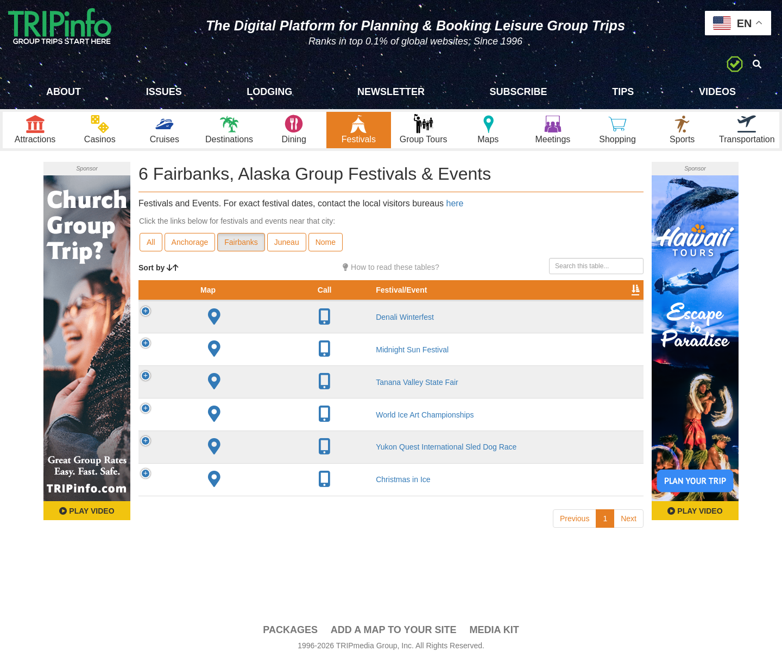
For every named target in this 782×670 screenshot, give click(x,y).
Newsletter (391, 91)
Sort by (158, 275)
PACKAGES (290, 638)
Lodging (269, 91)
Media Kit (494, 638)
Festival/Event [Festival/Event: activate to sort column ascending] (228, 309)
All (151, 250)
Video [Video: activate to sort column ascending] (533, 309)
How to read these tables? (391, 275)
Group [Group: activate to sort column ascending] (615, 309)
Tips (623, 91)
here (454, 211)
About (63, 91)
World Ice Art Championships (252, 433)
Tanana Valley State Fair (244, 401)
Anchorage (190, 250)
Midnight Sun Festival (239, 368)
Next (628, 537)
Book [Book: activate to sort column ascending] (573, 309)
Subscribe (518, 91)
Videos (717, 91)
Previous (574, 537)
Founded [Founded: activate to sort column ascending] (371, 309)
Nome (326, 250)
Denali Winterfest (232, 336)
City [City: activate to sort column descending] (320, 309)
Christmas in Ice (230, 498)
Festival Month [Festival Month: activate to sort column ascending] (476, 303)
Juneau (286, 250)
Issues (164, 91)
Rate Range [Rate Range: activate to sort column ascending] (420, 303)
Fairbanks (240, 250)
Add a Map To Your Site (394, 638)
